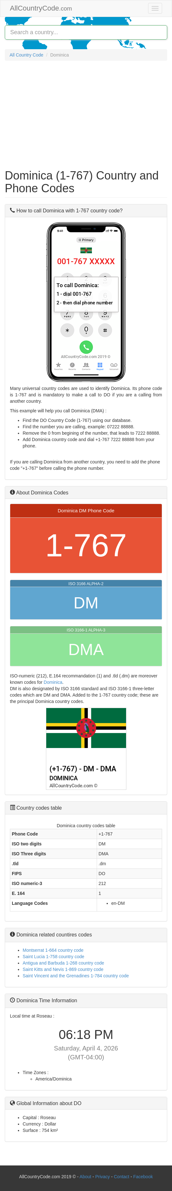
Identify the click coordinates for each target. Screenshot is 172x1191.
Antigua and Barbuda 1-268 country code (63, 963)
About (85, 1176)
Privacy (102, 1176)
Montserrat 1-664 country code (53, 950)
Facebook (143, 1176)
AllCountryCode (41, 8)
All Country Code (26, 54)
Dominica (53, 682)
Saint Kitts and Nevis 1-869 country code (63, 969)
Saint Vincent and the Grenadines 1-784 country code (76, 975)
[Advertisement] (86, 112)
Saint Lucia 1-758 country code (53, 956)
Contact (122, 1176)
